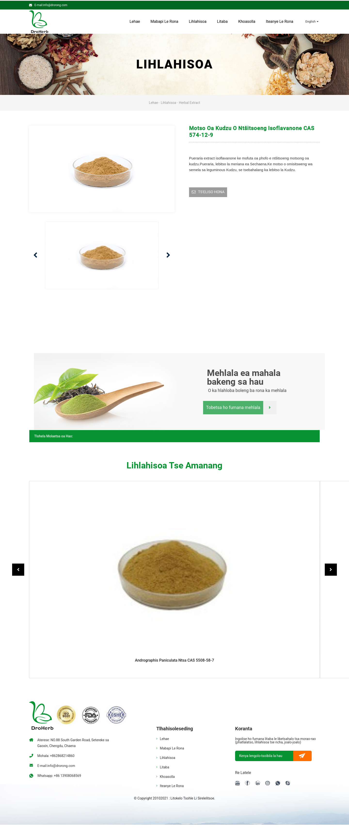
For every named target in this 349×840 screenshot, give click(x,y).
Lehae (134, 20)
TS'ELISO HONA (211, 191)
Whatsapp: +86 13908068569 (59, 775)
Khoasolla (246, 20)
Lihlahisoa (197, 20)
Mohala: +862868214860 (56, 755)
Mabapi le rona (164, 20)
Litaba (222, 20)
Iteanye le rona (279, 20)
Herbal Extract (189, 102)
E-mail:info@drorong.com (50, 4)
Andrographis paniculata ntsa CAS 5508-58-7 (174, 659)
